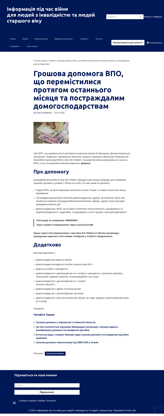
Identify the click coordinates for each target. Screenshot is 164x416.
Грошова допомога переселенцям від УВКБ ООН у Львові (67, 345)
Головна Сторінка (40, 61)
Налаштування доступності (128, 42)
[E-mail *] (47, 388)
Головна (13, 39)
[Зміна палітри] (154, 42)
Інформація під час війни (37, 9)
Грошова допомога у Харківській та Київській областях (66, 324)
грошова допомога (55, 356)
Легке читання (32, 46)
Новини (25, 39)
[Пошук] (122, 16)
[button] (73, 38)
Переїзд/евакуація (41, 39)
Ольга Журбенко (44, 113)
